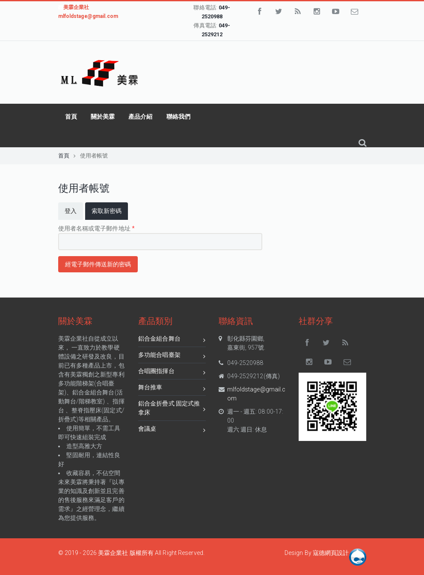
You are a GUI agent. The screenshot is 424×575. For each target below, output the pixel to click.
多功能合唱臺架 (172, 356)
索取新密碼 (110, 210)
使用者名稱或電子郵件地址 (96, 228)
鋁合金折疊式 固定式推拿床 (172, 408)
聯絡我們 (178, 116)
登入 (71, 210)
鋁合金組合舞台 (172, 340)
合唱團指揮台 (172, 372)
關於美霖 (103, 116)
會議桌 (172, 430)
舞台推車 (172, 389)
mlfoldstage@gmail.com (256, 394)
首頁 (71, 116)
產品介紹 (140, 116)
